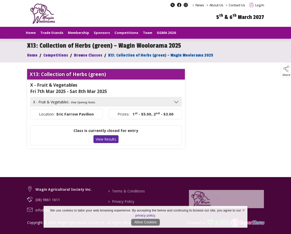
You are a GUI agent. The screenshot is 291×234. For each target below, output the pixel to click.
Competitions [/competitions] (126, 32)
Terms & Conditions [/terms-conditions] (126, 202)
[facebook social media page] (179, 5)
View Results (106, 143)
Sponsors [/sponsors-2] (102, 32)
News (200, 5)
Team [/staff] (147, 32)
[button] (286, 71)
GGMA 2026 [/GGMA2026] (166, 32)
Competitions (55, 59)
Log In (256, 5)
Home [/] (31, 32)
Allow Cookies (145, 222)
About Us (216, 5)
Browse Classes (88, 59)
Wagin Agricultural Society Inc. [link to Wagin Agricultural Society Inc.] (63, 196)
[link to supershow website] (247, 222)
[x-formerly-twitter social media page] (172, 5)
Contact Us (237, 5)
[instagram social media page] (186, 5)
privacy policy (145, 215)
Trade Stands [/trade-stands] (51, 32)
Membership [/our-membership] (78, 32)
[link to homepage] (75, 13)
